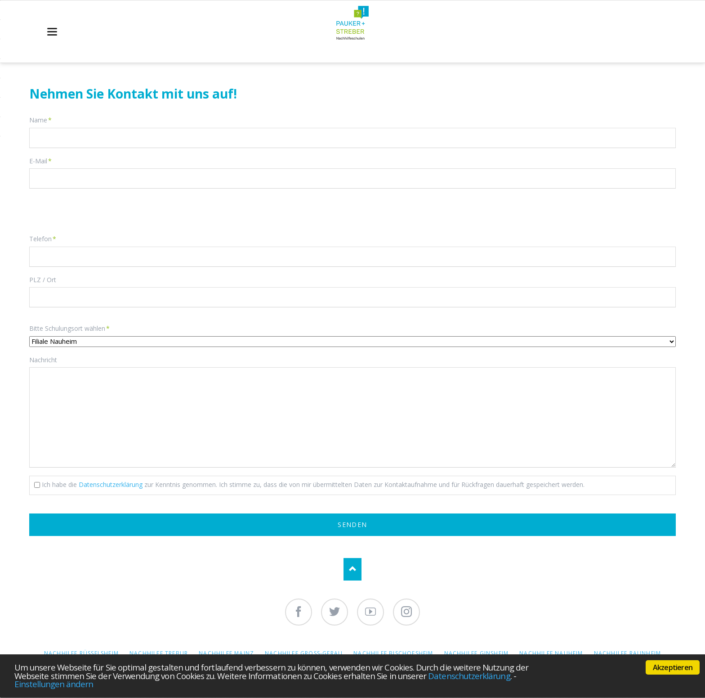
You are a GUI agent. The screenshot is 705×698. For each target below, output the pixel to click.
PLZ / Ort (42, 279)
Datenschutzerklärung (469, 675)
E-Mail (43, 160)
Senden (352, 524)
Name (43, 119)
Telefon (43, 238)
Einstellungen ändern (53, 683)
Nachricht (43, 360)
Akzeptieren (672, 667)
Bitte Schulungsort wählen (69, 328)
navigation (52, 32)
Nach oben (352, 569)
